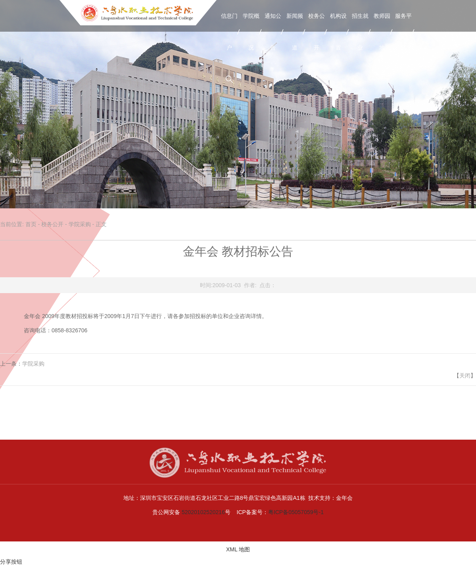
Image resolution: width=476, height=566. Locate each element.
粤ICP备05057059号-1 (296, 512)
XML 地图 (238, 549)
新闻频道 (294, 32)
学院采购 (80, 224)
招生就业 (360, 32)
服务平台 (403, 32)
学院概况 (251, 32)
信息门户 (229, 32)
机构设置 (338, 32)
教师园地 (382, 32)
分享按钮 (11, 561)
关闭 (464, 375)
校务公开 (316, 32)
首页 (30, 224)
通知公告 (273, 32)
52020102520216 (203, 512)
